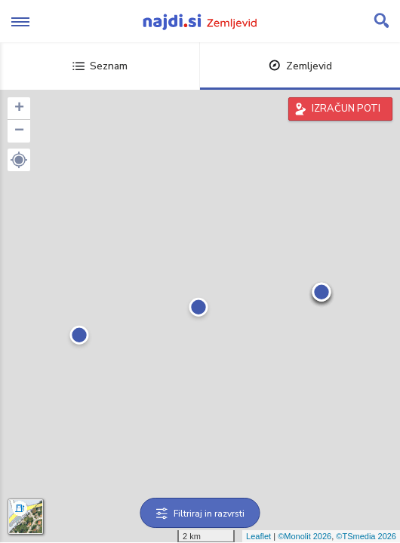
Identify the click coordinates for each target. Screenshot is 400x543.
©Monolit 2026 (304, 536)
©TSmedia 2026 (366, 536)
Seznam (100, 66)
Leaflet (258, 536)
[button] (19, 160)
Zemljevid (300, 66)
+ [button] (19, 108)
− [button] (19, 131)
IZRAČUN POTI (346, 108)
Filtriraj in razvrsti (200, 514)
